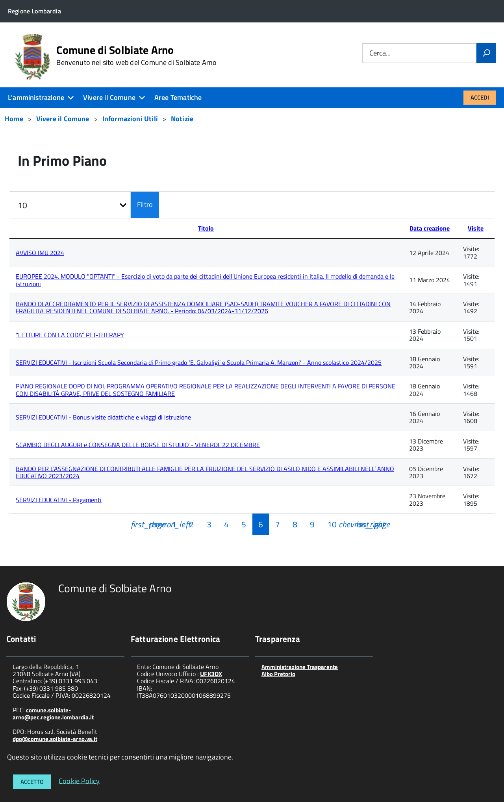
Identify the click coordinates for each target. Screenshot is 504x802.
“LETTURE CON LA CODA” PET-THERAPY (70, 335)
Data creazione (430, 228)
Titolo (206, 228)
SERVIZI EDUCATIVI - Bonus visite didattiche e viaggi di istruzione (103, 417)
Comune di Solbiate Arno (136, 55)
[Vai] (486, 53)
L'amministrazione (36, 97)
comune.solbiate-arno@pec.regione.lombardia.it (53, 714)
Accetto (32, 781)
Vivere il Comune (109, 97)
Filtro (145, 204)
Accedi (480, 97)
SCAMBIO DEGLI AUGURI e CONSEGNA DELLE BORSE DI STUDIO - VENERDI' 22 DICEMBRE (138, 444)
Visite (476, 228)
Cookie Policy (79, 780)
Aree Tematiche (178, 97)
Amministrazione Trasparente (299, 666)
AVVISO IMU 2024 (40, 252)
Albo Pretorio (278, 673)
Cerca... (380, 53)
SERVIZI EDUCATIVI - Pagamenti (59, 499)
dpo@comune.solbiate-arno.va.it (55, 738)
